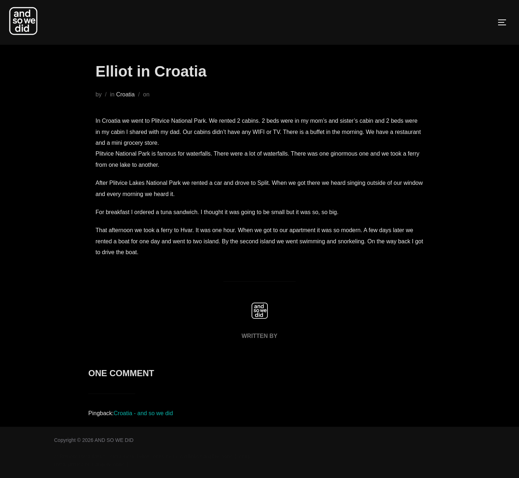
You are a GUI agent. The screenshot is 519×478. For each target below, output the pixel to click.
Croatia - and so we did (143, 413)
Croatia (125, 94)
